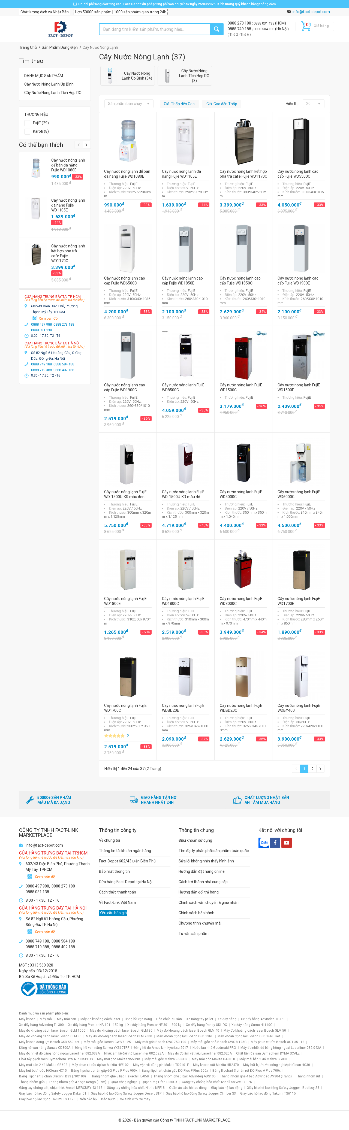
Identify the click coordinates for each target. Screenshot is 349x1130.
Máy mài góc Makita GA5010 (213, 1059)
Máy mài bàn (66, 1019)
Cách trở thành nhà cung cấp (203, 882)
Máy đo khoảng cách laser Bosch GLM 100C (52, 1030)
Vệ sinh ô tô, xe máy (135, 1099)
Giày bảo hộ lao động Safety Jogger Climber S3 (201, 1093)
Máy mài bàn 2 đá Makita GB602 (43, 1065)
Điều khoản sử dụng (195, 840)
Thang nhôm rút (308, 1076)
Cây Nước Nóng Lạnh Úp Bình (49, 84)
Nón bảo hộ (88, 1099)
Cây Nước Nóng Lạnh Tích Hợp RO (53, 92)
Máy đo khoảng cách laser (100, 1019)
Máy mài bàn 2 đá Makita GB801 (263, 1059)
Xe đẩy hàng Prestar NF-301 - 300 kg (154, 1025)
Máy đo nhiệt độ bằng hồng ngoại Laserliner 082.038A (59, 1053)
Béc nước (108, 1099)
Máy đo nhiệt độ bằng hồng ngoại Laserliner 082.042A (280, 1048)
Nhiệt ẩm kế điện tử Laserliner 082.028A (134, 1053)
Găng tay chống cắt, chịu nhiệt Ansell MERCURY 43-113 (61, 1088)
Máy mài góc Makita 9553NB (118, 1059)
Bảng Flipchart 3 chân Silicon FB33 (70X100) (52, 1076)
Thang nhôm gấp (31, 1082)
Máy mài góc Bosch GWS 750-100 (160, 1042)
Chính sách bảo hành (196, 913)
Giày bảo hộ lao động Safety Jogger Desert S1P (126, 1093)
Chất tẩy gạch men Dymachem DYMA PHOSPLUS (56, 1059)
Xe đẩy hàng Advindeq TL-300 (41, 1025)
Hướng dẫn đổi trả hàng (199, 892)
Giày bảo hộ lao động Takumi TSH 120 (47, 1099)
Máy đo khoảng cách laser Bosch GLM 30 (121, 1030)
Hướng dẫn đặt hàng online (202, 871)
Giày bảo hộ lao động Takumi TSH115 (268, 1093)
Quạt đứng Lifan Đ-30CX (159, 1082)
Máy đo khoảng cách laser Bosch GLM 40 (188, 1030)
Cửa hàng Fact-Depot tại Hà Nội (125, 882)
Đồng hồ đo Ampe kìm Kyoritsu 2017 (161, 1048)
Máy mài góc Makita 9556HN (166, 1059)
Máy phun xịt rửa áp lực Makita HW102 (100, 1065)
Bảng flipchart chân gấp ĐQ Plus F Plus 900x (104, 1071)
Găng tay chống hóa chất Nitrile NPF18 (136, 1088)
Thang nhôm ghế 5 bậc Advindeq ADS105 (185, 1076)
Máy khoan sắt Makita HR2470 (216, 1065)
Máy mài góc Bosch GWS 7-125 (107, 1042)
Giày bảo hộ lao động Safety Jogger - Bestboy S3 (283, 1088)
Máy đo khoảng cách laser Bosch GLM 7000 (119, 1036)
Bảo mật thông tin (114, 871)
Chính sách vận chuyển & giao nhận (209, 902)
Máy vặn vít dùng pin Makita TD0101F (161, 1065)
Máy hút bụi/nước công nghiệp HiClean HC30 (276, 1065)
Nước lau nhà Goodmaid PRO (214, 1048)
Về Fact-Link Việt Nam (117, 902)
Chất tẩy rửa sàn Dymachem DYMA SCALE (268, 1053)
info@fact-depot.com (311, 12)
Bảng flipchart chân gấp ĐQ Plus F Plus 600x (175, 1071)
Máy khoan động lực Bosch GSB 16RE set (249, 1036)
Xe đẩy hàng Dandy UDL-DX (206, 1025)
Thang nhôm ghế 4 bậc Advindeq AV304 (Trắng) (256, 1076)
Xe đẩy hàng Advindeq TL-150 (263, 1019)
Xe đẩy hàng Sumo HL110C (251, 1025)
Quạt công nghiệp (124, 1082)
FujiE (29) (41, 123)
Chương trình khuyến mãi (200, 923)
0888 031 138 (264, 23)
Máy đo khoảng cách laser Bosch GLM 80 (50, 1036)
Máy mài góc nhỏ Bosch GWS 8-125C (218, 1042)
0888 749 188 (240, 29)
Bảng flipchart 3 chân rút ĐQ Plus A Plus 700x (246, 1071)
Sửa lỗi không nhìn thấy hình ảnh (206, 861)
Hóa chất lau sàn (169, 1019)
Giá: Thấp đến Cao (179, 104)
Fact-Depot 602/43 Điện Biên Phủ (127, 861)
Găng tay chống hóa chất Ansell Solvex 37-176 (217, 1082)
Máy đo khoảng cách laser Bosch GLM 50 (255, 1030)
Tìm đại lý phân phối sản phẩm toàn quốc (214, 851)
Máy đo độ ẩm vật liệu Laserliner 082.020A (200, 1053)
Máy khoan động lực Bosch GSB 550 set (49, 1042)
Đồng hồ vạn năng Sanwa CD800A (44, 1048)
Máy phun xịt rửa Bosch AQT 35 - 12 (277, 1042)
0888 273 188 (240, 23)
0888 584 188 (264, 29)
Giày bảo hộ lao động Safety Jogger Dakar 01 (52, 1093)
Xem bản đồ (48, 318)
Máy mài (46, 1019)
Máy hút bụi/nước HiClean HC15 (43, 1071)
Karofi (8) (41, 131)
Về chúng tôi (109, 840)
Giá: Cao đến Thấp (221, 104)
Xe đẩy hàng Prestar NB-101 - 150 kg (95, 1025)
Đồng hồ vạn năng (138, 1019)
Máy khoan (27, 1019)
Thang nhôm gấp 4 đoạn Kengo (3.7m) (77, 1082)
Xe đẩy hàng (227, 1019)
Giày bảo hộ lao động (226, 1088)
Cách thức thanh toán (117, 892)
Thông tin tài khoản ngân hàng (125, 851)
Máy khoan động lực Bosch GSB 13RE (185, 1036)
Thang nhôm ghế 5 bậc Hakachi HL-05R (119, 1076)
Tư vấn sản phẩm (194, 933)
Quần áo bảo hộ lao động (188, 1088)
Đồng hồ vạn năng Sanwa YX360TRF (102, 1048)
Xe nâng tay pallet (199, 1019)
